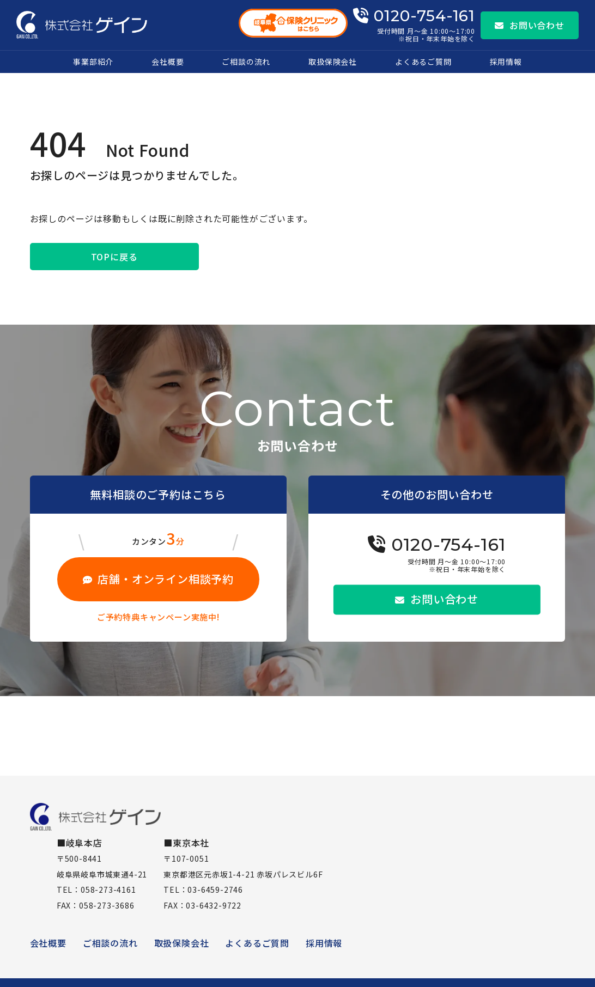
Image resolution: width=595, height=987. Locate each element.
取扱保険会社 (332, 61)
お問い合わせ (529, 25)
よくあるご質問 (423, 61)
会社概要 (167, 61)
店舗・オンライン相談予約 (158, 579)
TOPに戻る (114, 256)
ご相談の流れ (246, 61)
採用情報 (506, 61)
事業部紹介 (93, 61)
